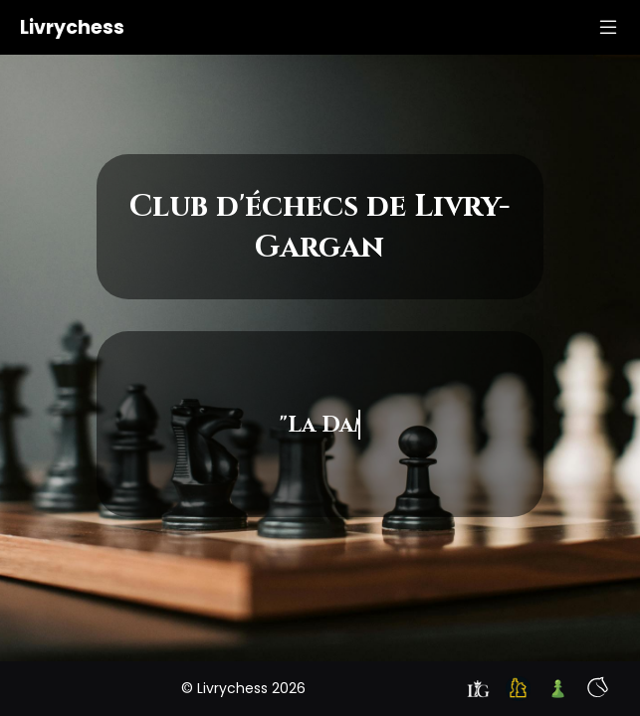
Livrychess (72, 27)
